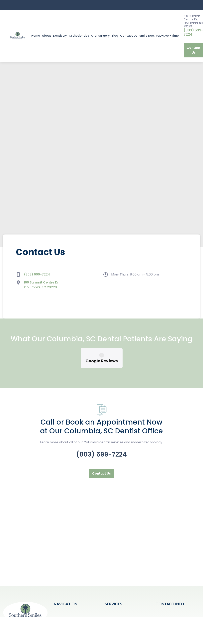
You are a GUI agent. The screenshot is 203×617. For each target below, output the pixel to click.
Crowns (111, 600)
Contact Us (128, 36)
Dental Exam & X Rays (122, 613)
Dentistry (60, 36)
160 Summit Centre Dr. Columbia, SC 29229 (41, 284)
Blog (115, 36)
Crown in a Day (117, 594)
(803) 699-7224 (37, 274)
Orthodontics (79, 36)
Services (60, 606)
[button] (60, 36)
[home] (17, 36)
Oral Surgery (100, 36)
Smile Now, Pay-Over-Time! (159, 36)
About (46, 36)
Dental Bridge (116, 606)
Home (35, 36)
